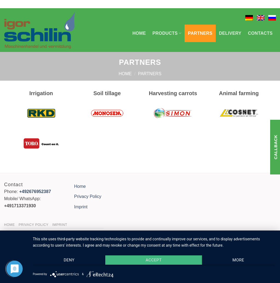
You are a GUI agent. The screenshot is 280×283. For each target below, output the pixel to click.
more (238, 260)
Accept (154, 260)
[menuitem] (249, 18)
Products (167, 33)
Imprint (81, 207)
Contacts (260, 33)
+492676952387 (35, 191)
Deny (69, 260)
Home (139, 33)
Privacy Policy (87, 196)
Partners (200, 33)
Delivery (230, 33)
